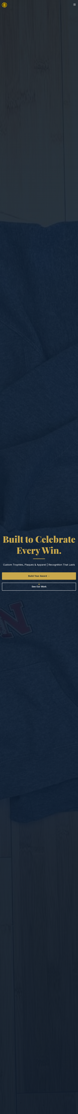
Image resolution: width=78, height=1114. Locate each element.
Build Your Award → (39, 576)
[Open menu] (74, 4)
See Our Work (39, 586)
